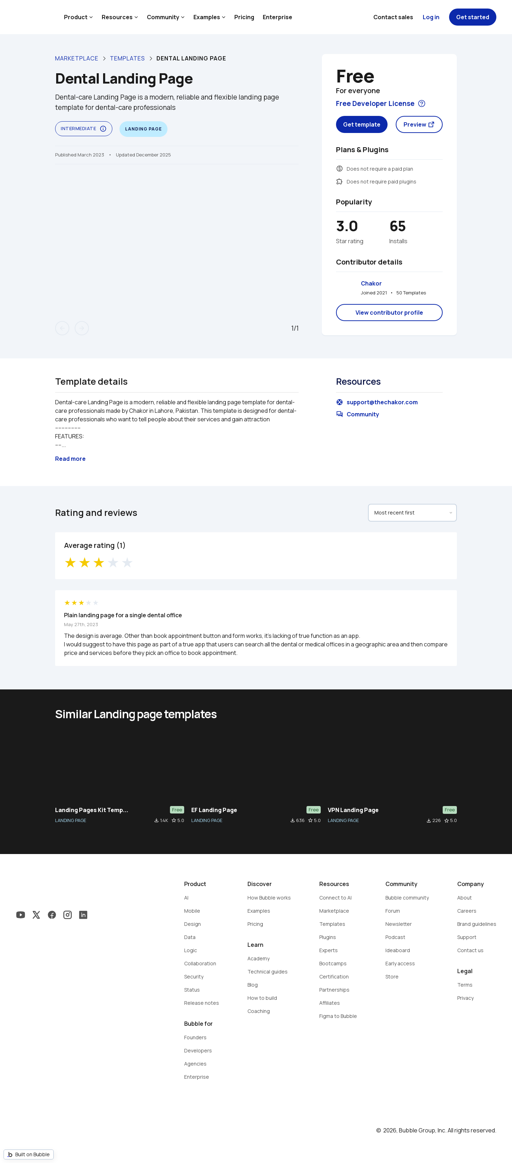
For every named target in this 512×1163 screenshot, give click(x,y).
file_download (156, 820)
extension (339, 181)
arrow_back (62, 328)
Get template (361, 124)
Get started (472, 17)
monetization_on (339, 168)
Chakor (371, 283)
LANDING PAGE (70, 820)
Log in (431, 17)
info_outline (103, 128)
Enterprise (277, 17)
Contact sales (393, 17)
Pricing (244, 17)
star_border (174, 820)
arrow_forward (81, 328)
